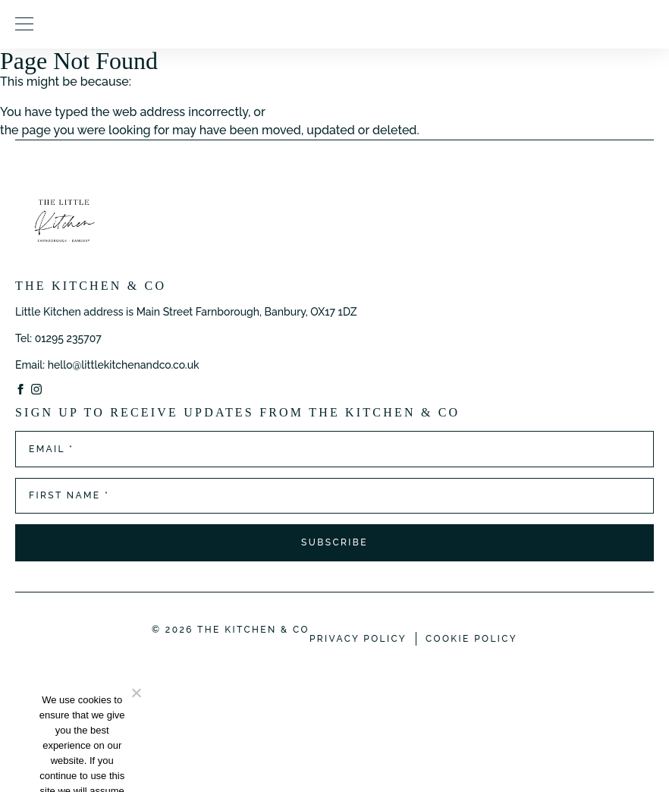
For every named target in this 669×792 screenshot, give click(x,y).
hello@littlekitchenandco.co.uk (123, 365)
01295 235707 (68, 338)
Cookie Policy (471, 638)
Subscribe (334, 542)
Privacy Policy (358, 638)
